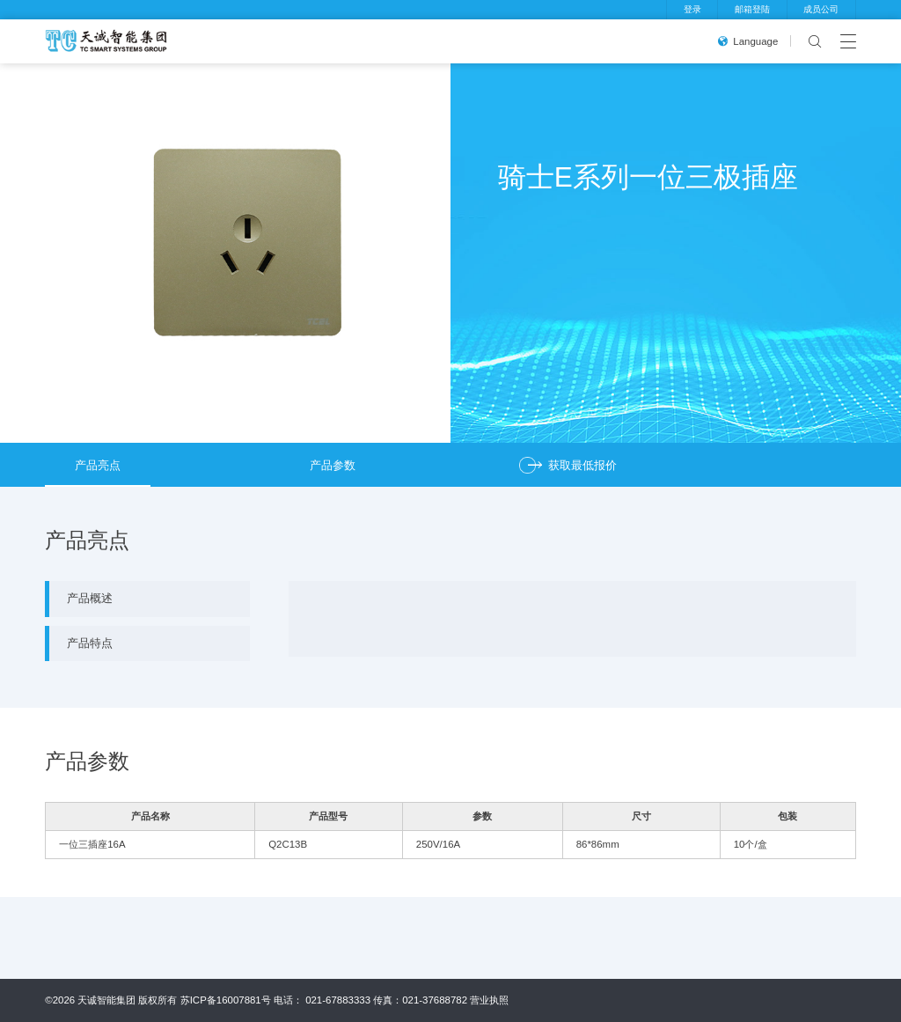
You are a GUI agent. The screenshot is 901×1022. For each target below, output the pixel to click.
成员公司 (821, 9)
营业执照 (489, 1000)
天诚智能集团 (106, 1000)
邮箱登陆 (752, 9)
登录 (692, 9)
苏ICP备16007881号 (225, 1000)
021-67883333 (337, 1000)
